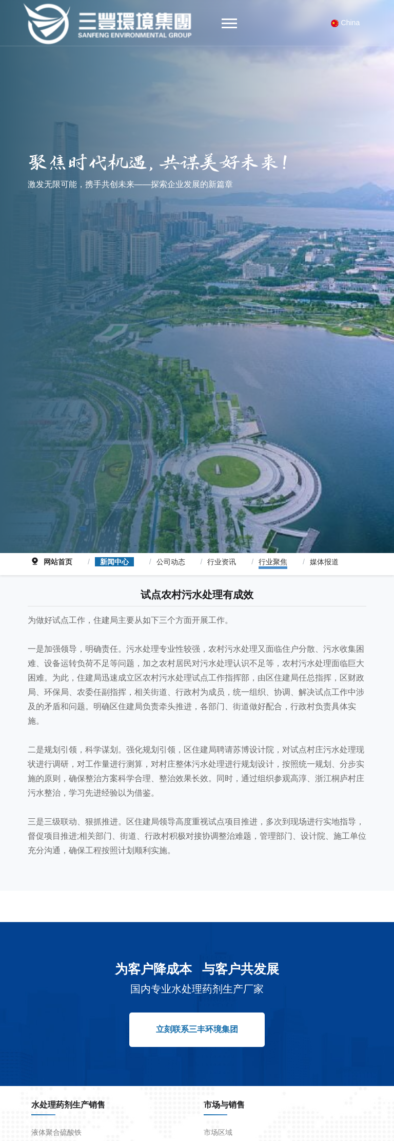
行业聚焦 (273, 550)
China (345, 23)
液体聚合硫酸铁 (56, 1120)
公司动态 (170, 550)
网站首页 (58, 550)
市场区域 (218, 1120)
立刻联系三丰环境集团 (197, 1017)
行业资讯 (221, 550)
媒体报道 (324, 550)
